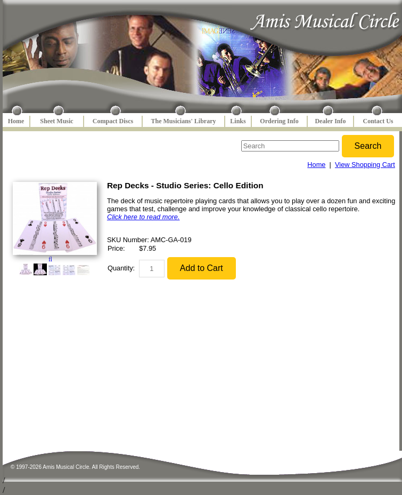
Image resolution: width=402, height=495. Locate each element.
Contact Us (378, 121)
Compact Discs (113, 121)
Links (237, 121)
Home (16, 121)
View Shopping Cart (365, 165)
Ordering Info (279, 121)
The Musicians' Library (183, 121)
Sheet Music (56, 121)
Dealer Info (330, 121)
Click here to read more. (143, 217)
